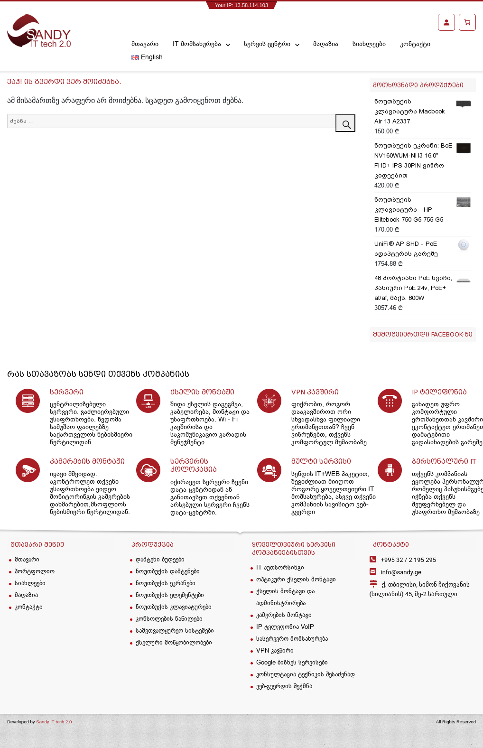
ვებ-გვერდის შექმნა (284, 686)
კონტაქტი (415, 43)
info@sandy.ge (401, 572)
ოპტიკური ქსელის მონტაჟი (296, 579)
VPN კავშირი (275, 650)
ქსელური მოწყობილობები (174, 642)
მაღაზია (325, 43)
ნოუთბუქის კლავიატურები (174, 606)
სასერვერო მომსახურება (292, 638)
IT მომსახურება (197, 43)
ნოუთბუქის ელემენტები (170, 594)
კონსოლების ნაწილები (169, 618)
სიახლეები (369, 43)
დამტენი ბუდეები (160, 559)
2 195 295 (409, 559)
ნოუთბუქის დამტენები (168, 571)
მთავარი (144, 43)
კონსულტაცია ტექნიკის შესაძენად (305, 674)
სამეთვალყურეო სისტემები (175, 630)
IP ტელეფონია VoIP (285, 626)
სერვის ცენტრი (267, 43)
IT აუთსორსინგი (280, 567)
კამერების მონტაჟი (284, 614)
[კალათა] (467, 22)
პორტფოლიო (35, 571)
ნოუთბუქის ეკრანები (165, 583)
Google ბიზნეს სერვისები (292, 662)
